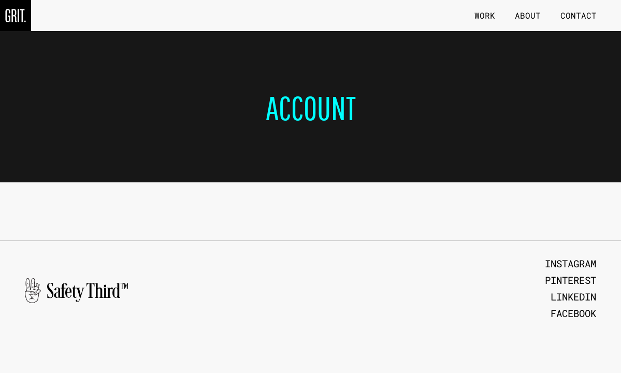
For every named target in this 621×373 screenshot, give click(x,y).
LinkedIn (573, 297)
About (528, 15)
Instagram (570, 263)
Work (484, 15)
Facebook (573, 313)
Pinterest (570, 280)
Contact (578, 15)
